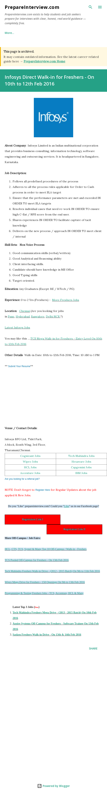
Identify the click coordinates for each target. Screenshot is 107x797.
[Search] (90, 7)
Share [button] (93, 648)
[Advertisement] (34, 399)
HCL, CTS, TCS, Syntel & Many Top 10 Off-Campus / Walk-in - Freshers (46, 549)
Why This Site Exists (37, 33)
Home (9, 33)
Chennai (24, 311)
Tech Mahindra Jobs (81, 456)
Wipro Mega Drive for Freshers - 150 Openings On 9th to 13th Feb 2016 (45, 582)
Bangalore (37, 316)
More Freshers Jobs (65, 300)
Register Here (42, 490)
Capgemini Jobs (81, 467)
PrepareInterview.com (32, 7)
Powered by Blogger (53, 786)
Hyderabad (23, 316)
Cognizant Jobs (30, 456)
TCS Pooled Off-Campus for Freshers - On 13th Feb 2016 (37, 560)
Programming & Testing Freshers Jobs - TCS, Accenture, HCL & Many (44, 593)
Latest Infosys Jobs (17, 327)
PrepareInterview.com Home (44, 61)
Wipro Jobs (30, 461)
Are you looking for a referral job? (22, 479)
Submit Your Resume (18, 366)
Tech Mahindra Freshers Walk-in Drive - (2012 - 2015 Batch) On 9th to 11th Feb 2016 (52, 571)
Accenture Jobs (30, 473)
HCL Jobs (30, 467)
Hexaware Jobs (81, 461)
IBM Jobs (81, 473)
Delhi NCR (53, 316)
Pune (11, 316)
